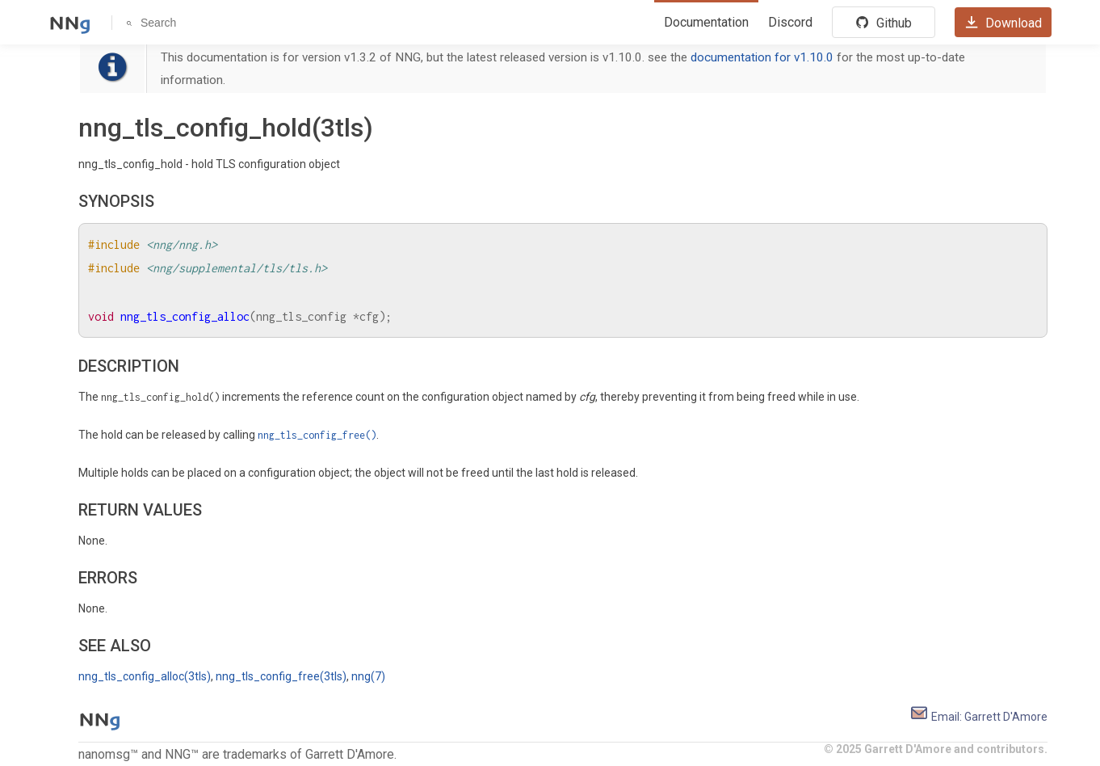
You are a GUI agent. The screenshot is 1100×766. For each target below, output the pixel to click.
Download (1003, 23)
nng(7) (368, 676)
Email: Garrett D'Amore (978, 716)
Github (883, 23)
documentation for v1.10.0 (762, 57)
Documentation (706, 22)
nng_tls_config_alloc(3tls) (144, 676)
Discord (790, 22)
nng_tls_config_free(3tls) (281, 676)
